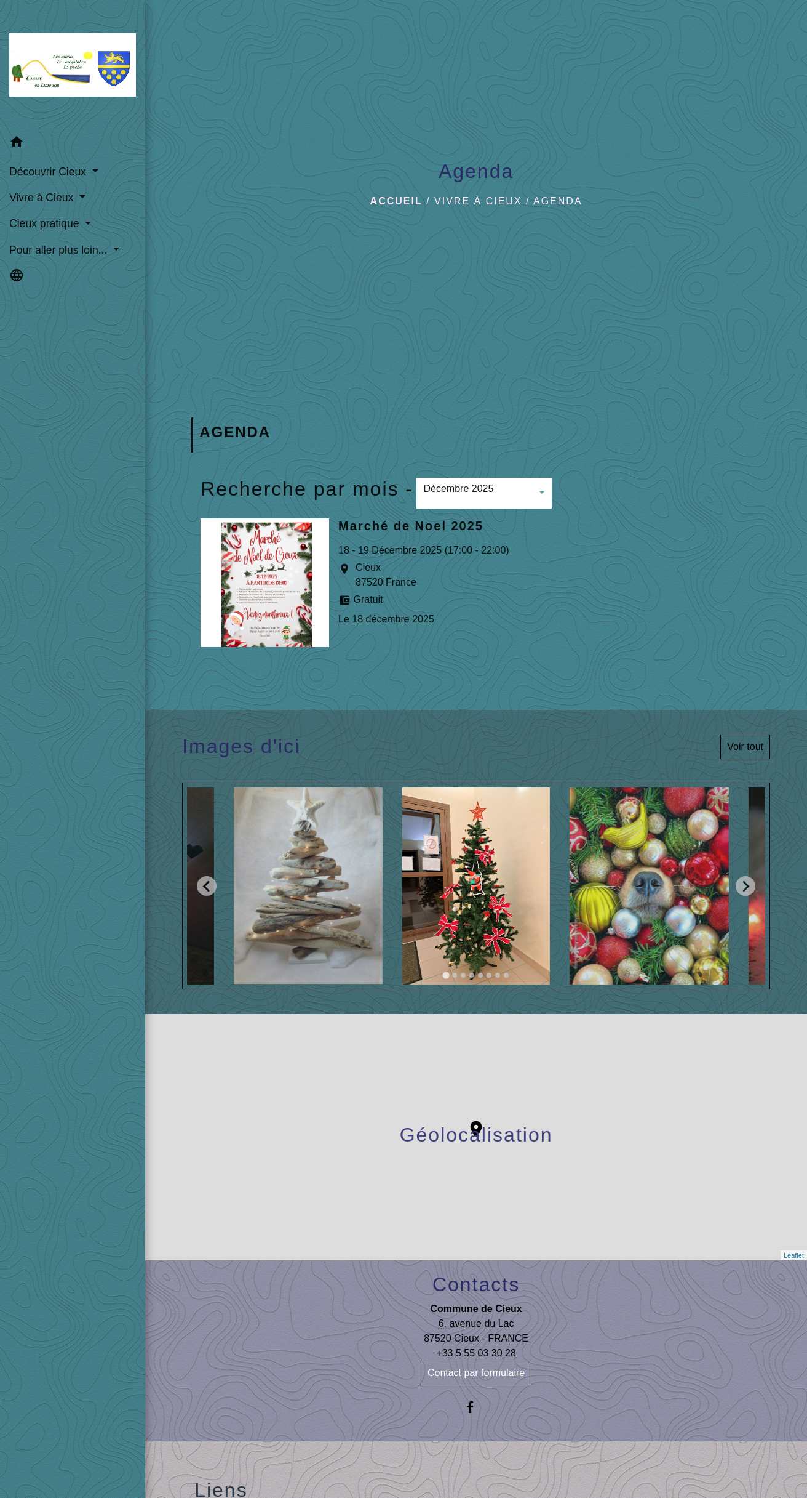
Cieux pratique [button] (45, 223)
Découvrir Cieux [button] (49, 172)
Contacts (476, 1284)
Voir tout (745, 746)
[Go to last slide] (207, 886)
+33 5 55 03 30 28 (475, 1353)
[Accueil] (72, 65)
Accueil (396, 201)
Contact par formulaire (476, 1372)
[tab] (445, 975)
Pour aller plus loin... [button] (59, 250)
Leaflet (794, 1255)
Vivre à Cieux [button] (42, 197)
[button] (72, 143)
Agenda (557, 201)
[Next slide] (745, 886)
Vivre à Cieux (478, 201)
